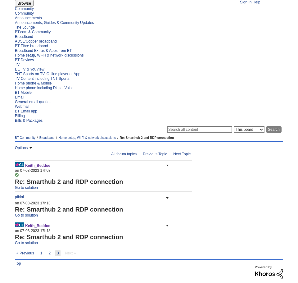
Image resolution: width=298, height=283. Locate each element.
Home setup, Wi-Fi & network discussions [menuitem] (49, 55)
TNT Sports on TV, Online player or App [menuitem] (47, 74)
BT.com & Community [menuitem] (33, 32)
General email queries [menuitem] (33, 102)
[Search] (199, 129)
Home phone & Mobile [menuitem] (33, 83)
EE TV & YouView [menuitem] (29, 69)
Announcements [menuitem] (28, 18)
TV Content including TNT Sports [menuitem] (42, 78)
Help (256, 2)
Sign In (245, 2)
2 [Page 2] (49, 253)
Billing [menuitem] (20, 116)
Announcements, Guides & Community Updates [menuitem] (54, 23)
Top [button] (18, 263)
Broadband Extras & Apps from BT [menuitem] (43, 50)
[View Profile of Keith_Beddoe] (37, 165)
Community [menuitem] (24, 9)
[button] (166, 165)
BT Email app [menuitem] (26, 111)
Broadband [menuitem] (24, 36)
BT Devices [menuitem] (24, 60)
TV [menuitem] (17, 64)
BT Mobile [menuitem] (23, 92)
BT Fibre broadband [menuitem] (31, 46)
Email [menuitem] (19, 97)
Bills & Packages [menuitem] (29, 120)
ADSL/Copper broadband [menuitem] (36, 41)
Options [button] (21, 148)
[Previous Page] (25, 253)
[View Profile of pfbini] (19, 197)
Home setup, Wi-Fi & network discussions (87, 137)
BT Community (25, 137)
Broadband (47, 137)
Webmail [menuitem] (22, 106)
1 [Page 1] (41, 253)
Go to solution (26, 187)
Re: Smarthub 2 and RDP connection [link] (147, 137)
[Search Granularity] (249, 129)
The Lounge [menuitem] (25, 27)
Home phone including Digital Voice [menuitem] (44, 88)
